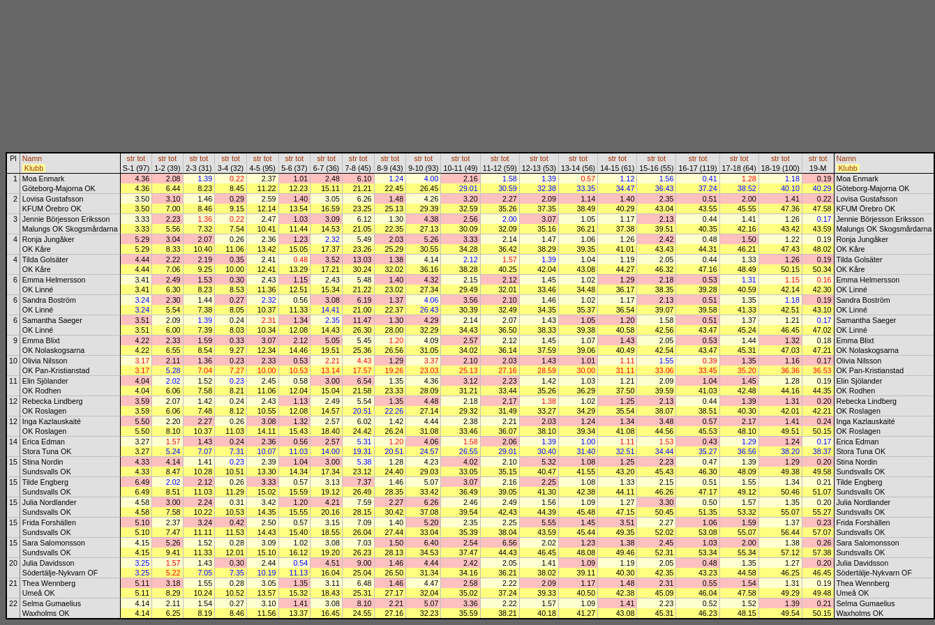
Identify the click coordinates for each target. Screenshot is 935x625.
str (131, 158)
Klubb (33, 168)
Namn (32, 158)
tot (141, 158)
